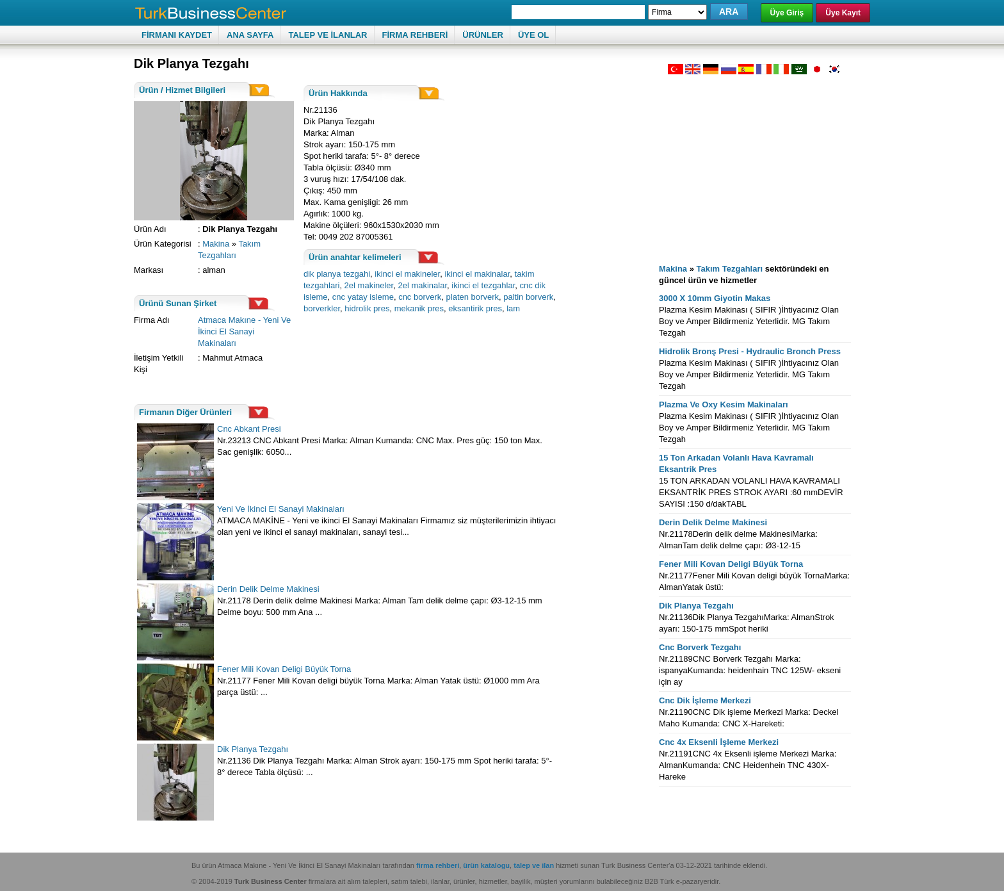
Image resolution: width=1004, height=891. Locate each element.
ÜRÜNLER (482, 35)
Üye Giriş (787, 12)
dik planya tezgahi (337, 274)
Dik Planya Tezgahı (252, 749)
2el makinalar (422, 285)
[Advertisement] (755, 164)
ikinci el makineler (407, 274)
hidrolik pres (366, 308)
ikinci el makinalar (477, 274)
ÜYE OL (533, 35)
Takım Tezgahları (730, 269)
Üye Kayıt (843, 12)
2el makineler (369, 285)
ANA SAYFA (250, 35)
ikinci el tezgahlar (483, 285)
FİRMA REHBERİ (415, 35)
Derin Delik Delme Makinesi (268, 589)
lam (513, 308)
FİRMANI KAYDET (177, 35)
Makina (215, 244)
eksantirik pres (475, 308)
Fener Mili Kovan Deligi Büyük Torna (284, 669)
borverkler (322, 308)
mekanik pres (419, 308)
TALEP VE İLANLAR (327, 35)
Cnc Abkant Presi (249, 429)
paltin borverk (528, 297)
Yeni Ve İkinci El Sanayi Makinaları (280, 509)
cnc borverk (419, 297)
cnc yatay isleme (363, 297)
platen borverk (472, 297)
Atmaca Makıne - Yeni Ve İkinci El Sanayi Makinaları (244, 331)
